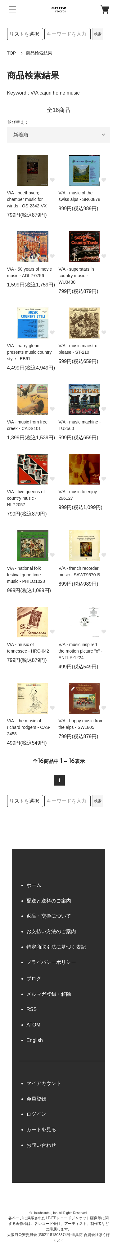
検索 (97, 34)
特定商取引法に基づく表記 (56, 947)
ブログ (33, 978)
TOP (11, 53)
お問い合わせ (41, 1145)
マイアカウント (43, 1083)
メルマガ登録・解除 (48, 994)
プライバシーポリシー (51, 962)
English (34, 1040)
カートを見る (41, 1129)
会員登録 (36, 1098)
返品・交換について (48, 916)
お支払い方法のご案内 (51, 931)
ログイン (36, 1114)
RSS (31, 1009)
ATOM (33, 1024)
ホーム (33, 885)
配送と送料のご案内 (48, 900)
